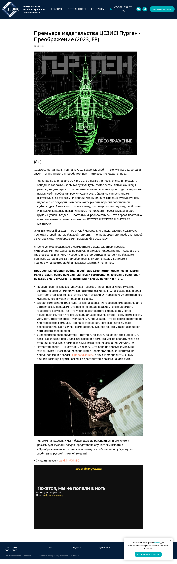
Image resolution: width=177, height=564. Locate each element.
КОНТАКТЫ (97, 9)
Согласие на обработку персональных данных (59, 560)
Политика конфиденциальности (18, 560)
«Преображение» (82, 357)
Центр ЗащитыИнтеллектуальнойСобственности (34, 9)
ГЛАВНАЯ (56, 9)
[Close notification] (170, 540)
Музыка (77, 552)
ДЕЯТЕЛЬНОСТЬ (77, 9)
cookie (157, 542)
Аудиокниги (104, 552)
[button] (162, 9)
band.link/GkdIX (69, 462)
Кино (49, 552)
